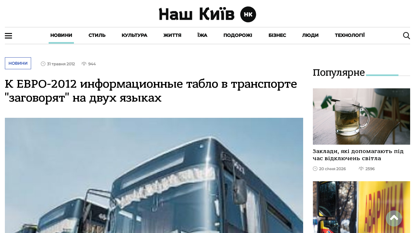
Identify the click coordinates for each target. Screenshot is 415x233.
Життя (172, 35)
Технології (350, 35)
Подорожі (237, 35)
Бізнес (277, 35)
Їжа (202, 35)
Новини (61, 35)
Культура (134, 35)
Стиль (97, 35)
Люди (310, 35)
